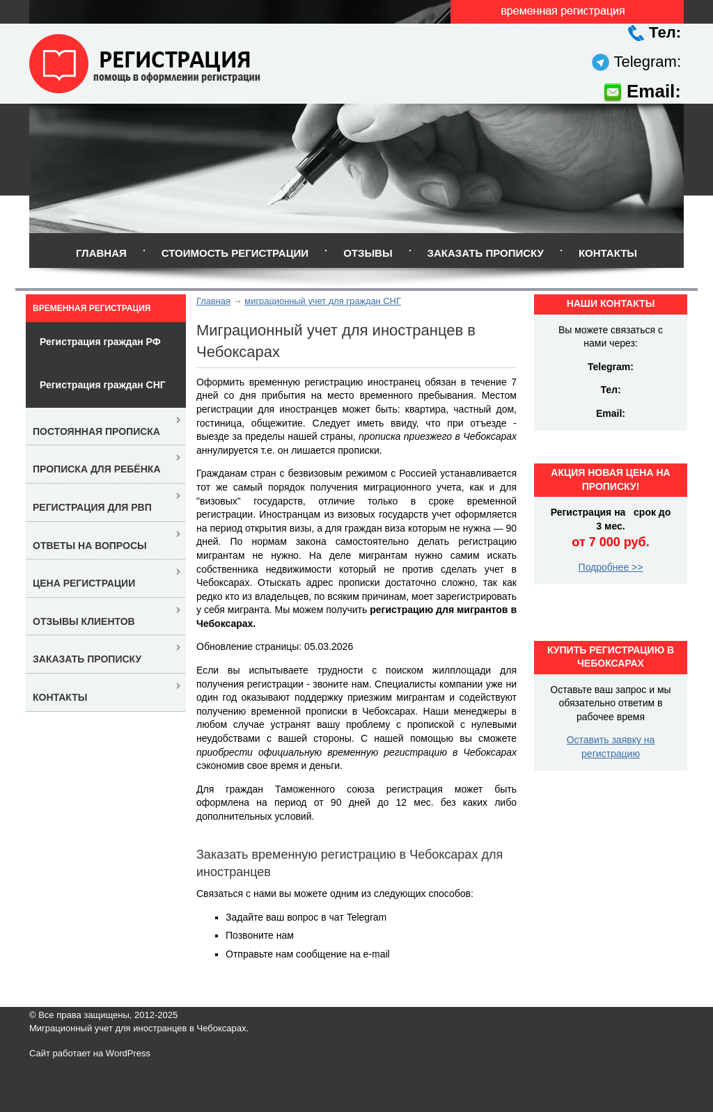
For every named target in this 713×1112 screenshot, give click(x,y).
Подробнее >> (611, 567)
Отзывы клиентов (84, 621)
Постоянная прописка (96, 431)
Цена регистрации (84, 583)
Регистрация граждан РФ (100, 341)
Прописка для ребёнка (97, 469)
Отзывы (367, 253)
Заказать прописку (486, 253)
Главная (101, 253)
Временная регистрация (91, 308)
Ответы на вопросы (90, 545)
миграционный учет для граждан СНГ (322, 301)
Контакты (608, 253)
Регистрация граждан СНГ (103, 384)
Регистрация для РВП (92, 507)
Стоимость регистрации (235, 253)
